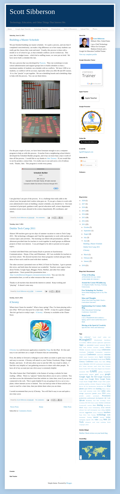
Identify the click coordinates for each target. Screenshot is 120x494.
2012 (84, 221)
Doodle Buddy (101, 359)
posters (88, 396)
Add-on (89, 342)
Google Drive (94, 379)
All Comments (86, 165)
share (94, 405)
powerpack (96, 396)
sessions (89, 405)
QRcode (82, 400)
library (104, 388)
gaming (101, 371)
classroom (87, 350)
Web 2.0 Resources (70, 29)
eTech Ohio (101, 366)
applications (107, 342)
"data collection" (85, 337)
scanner (96, 402)
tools (108, 415)
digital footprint (83, 359)
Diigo (48, 350)
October (87, 227)
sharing (100, 405)
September (87, 231)
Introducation (92, 386)
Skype (85, 407)
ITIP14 (90, 389)
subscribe (81, 412)
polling (108, 393)
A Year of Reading (88, 275)
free (87, 372)
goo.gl (101, 374)
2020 (84, 201)
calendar (102, 347)
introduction (100, 386)
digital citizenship (104, 357)
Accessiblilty (82, 342)
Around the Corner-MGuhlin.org (94, 283)
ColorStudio (82, 352)
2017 (84, 204)
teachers (107, 412)
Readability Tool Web (92, 400)
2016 (84, 207)
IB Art (86, 386)
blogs (80, 347)
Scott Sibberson (32, 11)
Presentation (106, 396)
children (107, 347)
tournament (82, 417)
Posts (83, 161)
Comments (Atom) (25, 411)
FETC (89, 368)
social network (105, 407)
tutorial (95, 417)
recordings (103, 400)
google (107, 374)
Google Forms (105, 379)
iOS (105, 386)
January (86, 261)
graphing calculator (90, 384)
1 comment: (39, 291)
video (96, 420)
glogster (91, 374)
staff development (92, 410)
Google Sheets (92, 381)
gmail (97, 374)
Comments (90, 352)
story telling (101, 410)
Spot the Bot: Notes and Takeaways (93, 327)
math (84, 391)
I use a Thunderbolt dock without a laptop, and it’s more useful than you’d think (94, 320)
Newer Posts (14, 407)
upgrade (88, 419)
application (100, 342)
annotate (94, 342)
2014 (84, 214)
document (94, 359)
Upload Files (84, 29)
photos (99, 393)
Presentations (55, 29)
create (81, 357)
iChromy (14, 302)
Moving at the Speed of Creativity (94, 325)
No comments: (40, 217)
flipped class (101, 368)
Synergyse (100, 412)
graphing (81, 384)
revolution (82, 402)
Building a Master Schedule (24, 39)
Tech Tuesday (91, 415)
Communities (98, 352)
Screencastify (82, 405)
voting (101, 419)
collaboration (106, 350)
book (84, 347)
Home (10, 29)
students (107, 410)
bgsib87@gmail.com (86, 152)
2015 (84, 211)
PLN (103, 393)
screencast (107, 403)
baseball (96, 345)
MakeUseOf (86, 315)
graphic (108, 381)
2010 (84, 265)
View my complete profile (88, 54)
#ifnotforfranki (98, 340)
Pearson (42, 63)
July (85, 237)
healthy (108, 384)
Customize (91, 357)
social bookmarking (94, 407)
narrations (89, 391)
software (81, 410)
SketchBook (107, 405)
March (86, 254)
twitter (108, 417)
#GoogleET (85, 339)
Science (101, 403)
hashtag (104, 384)
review (108, 400)
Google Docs (83, 379)
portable (81, 396)
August (86, 234)
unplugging (82, 419)
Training (89, 417)
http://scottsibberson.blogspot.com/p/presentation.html (30, 275)
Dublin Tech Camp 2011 (22, 228)
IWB (94, 388)
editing (108, 361)
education (86, 364)
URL (92, 419)
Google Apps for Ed (88, 377)
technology (101, 415)
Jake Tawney (51, 158)
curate (85, 357)
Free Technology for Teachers (92, 290)
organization (88, 393)
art (85, 345)
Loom (80, 391)
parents (94, 393)
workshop (103, 422)
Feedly (85, 368)
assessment (90, 345)
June (85, 241)
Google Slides (102, 381)
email (95, 366)
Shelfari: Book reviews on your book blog (93, 433)
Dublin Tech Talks (99, 361)
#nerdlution (107, 340)
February (87, 258)
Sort (85, 410)
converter (107, 354)
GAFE (93, 371)
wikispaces (88, 422)
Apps (81, 345)
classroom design (96, 350)
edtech (81, 364)
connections (100, 354)
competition (107, 352)
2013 (84, 217)
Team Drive (82, 415)
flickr (96, 368)
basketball (102, 345)
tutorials (102, 417)
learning (99, 389)
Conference (91, 354)
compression (82, 354)
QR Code (107, 398)
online (103, 391)
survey (95, 412)
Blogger (69, 483)
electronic (90, 366)
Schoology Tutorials (41, 29)
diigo (89, 359)
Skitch (81, 407)
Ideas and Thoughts (89, 298)
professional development (95, 398)
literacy (108, 388)
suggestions (88, 412)
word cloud (95, 422)
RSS (86, 402)
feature (81, 368)
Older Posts (67, 407)
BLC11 (108, 345)
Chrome (81, 350)
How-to (81, 386)
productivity (83, 398)
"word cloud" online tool (101, 337)
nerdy (94, 391)
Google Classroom (103, 377)
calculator (95, 347)
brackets (89, 347)
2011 (84, 224)
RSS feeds (91, 402)
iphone (81, 389)
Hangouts (98, 384)
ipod (85, 389)
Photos (95, 29)
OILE (98, 391)
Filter (92, 368)
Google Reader (83, 381)
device (96, 357)
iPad (108, 386)
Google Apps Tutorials (23, 29)
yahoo (87, 424)
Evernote (108, 366)
